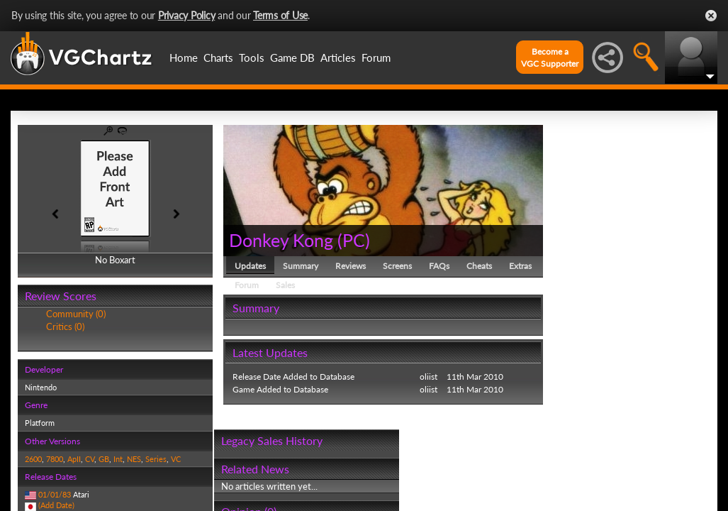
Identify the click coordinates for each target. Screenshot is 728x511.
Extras (520, 265)
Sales (285, 285)
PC (353, 240)
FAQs (439, 265)
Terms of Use (280, 15)
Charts (218, 57)
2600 (33, 458)
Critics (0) (65, 326)
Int (118, 458)
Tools (251, 57)
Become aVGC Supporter (549, 57)
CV (89, 458)
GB (104, 458)
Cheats (479, 265)
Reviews (350, 265)
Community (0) (76, 313)
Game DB (292, 57)
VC (176, 458)
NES (134, 458)
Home (183, 57)
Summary (300, 265)
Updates (250, 265)
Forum (376, 57)
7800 (54, 458)
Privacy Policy (186, 15)
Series (156, 458)
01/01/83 (54, 494)
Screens (397, 265)
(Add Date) (56, 505)
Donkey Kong (281, 240)
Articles (338, 57)
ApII (74, 458)
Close (711, 15)
